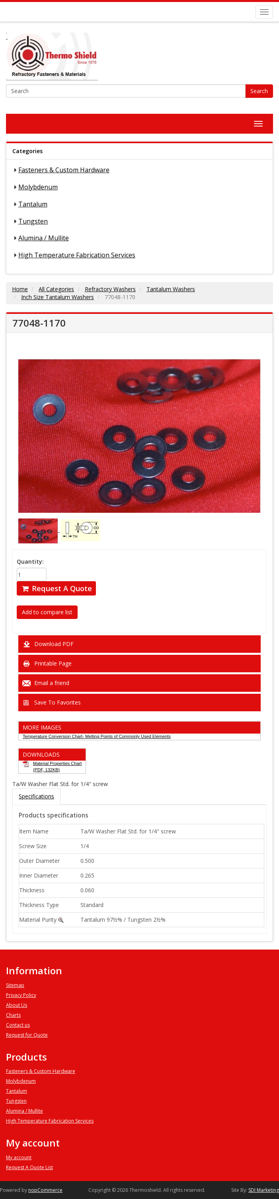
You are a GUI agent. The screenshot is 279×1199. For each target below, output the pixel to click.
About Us (16, 1005)
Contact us (18, 1025)
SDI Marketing (263, 1190)
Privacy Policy (21, 995)
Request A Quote (56, 588)
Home (20, 289)
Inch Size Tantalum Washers (57, 297)
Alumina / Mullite (43, 238)
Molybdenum (38, 187)
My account (18, 1157)
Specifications (36, 796)
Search (259, 91)
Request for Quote (27, 1035)
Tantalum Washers (170, 289)
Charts (13, 1015)
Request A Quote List (29, 1167)
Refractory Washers (110, 289)
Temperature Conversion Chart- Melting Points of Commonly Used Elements (97, 736)
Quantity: (30, 561)
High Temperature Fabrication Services (76, 255)
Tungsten (33, 221)
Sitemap (15, 985)
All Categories (56, 289)
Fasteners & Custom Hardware (63, 169)
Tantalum (32, 204)
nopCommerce (45, 1190)
